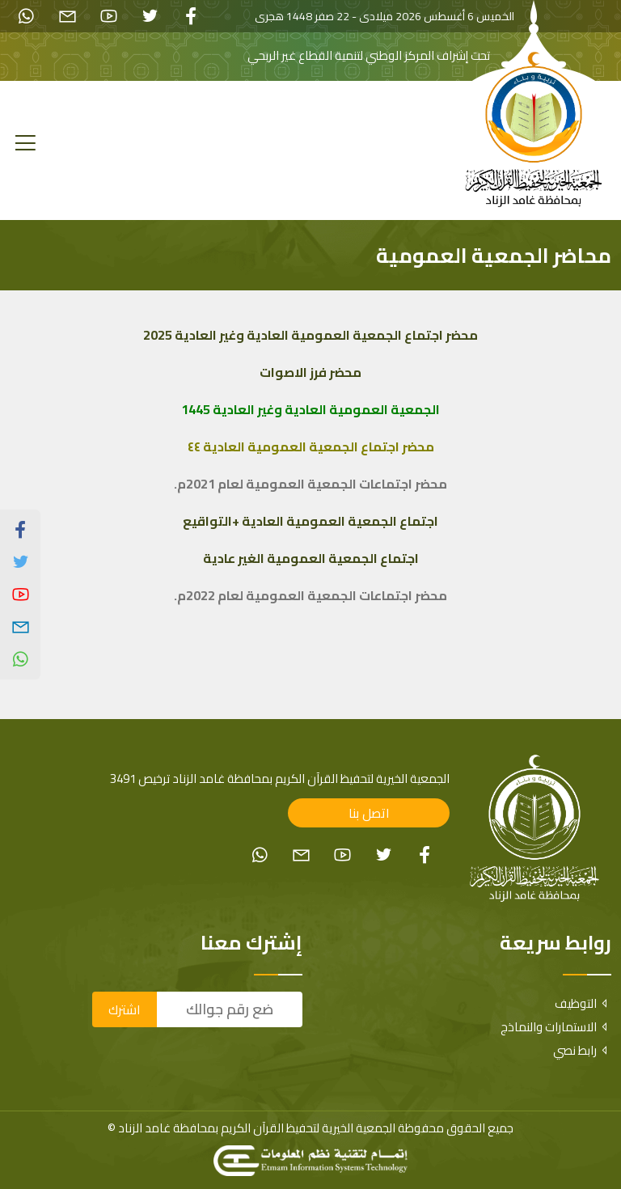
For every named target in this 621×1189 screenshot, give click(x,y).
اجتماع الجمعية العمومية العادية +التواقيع (310, 521)
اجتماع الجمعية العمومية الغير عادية (311, 558)
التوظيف (583, 1003)
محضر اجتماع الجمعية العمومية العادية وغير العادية (325, 335)
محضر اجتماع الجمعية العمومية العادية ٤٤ (311, 446)
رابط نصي (582, 1050)
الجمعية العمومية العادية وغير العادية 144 (310, 409)
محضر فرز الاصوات (310, 372)
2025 (157, 335)
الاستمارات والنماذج (556, 1027)
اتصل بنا (369, 813)
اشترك (124, 1009)
